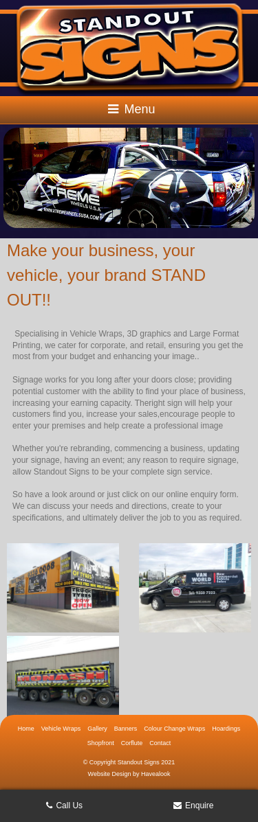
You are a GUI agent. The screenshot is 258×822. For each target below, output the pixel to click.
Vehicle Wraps (60, 728)
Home (26, 728)
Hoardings (226, 728)
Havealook (156, 773)
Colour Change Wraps (174, 728)
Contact (160, 743)
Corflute (132, 743)
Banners (126, 728)
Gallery (97, 728)
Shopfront (100, 743)
